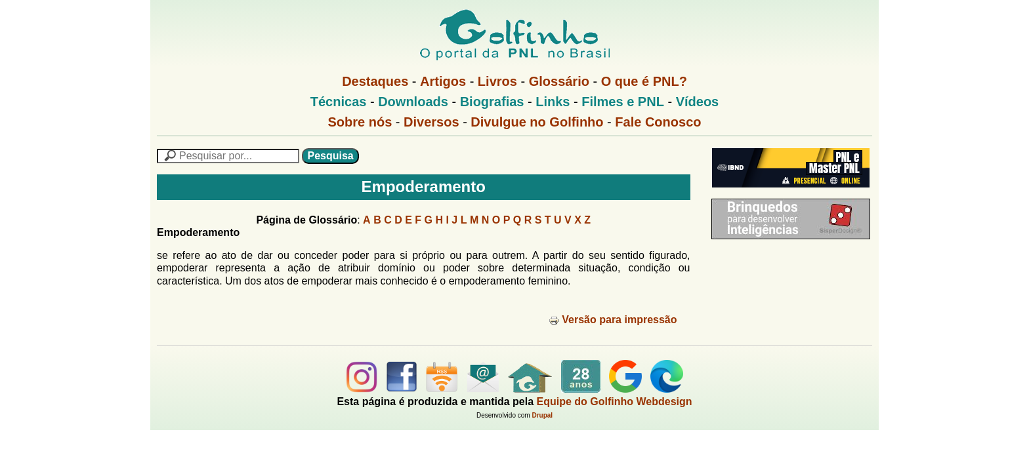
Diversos (431, 122)
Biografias (492, 101)
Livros (497, 81)
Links (553, 101)
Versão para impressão (613, 319)
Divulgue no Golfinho (537, 122)
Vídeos (697, 101)
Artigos (443, 81)
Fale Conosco (658, 122)
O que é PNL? (644, 81)
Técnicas (338, 101)
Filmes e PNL (622, 101)
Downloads (413, 101)
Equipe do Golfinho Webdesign (614, 401)
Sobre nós (360, 122)
